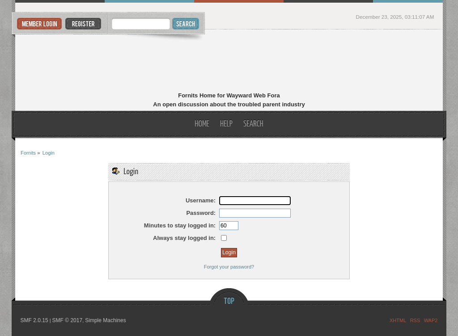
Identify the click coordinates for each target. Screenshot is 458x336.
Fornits (229, 61)
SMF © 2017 (67, 320)
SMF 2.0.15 (34, 320)
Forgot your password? (229, 266)
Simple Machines (105, 320)
